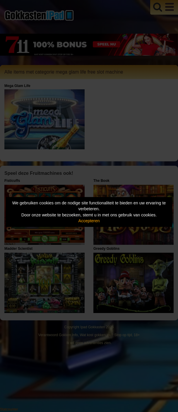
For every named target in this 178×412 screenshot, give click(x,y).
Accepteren (89, 220)
